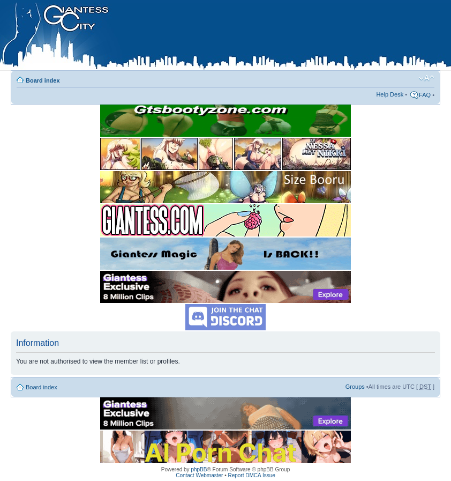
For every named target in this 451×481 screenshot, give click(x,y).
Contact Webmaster (199, 475)
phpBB (199, 469)
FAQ (425, 95)
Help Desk (389, 94)
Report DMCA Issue (251, 475)
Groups (355, 386)
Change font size (426, 78)
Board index (43, 80)
